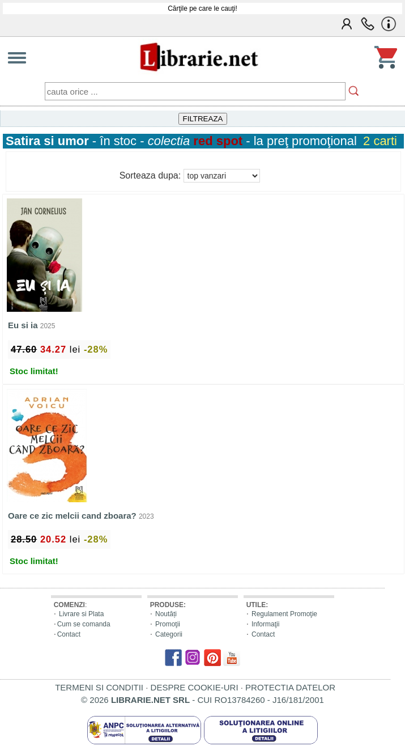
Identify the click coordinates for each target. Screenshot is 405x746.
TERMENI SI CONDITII (99, 687)
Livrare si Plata (81, 614)
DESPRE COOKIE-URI (194, 687)
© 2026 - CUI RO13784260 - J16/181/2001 (202, 700)
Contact (68, 634)
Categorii (168, 634)
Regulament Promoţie (284, 614)
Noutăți (166, 614)
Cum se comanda (83, 624)
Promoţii (167, 624)
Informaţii (265, 624)
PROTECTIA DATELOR (290, 687)
